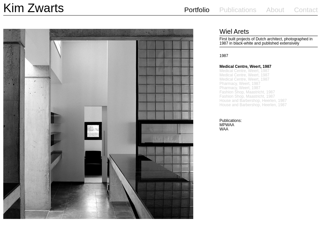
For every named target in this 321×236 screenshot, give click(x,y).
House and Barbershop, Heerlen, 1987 (253, 101)
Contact (306, 9)
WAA (223, 129)
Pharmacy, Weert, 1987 (239, 84)
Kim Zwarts (33, 8)
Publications (237, 9)
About (275, 9)
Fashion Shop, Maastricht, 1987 (247, 92)
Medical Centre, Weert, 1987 (245, 67)
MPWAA (226, 125)
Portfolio (196, 9)
